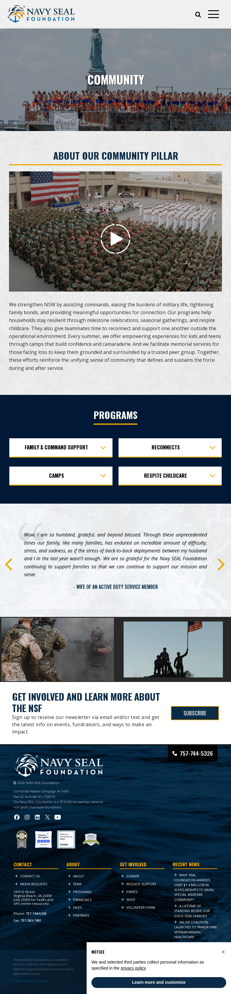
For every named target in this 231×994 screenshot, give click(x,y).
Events (129, 891)
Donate (130, 876)
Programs (79, 891)
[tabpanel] (115, 562)
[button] (223, 952)
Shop (128, 899)
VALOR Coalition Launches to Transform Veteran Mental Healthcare (195, 929)
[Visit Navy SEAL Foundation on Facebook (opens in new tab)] (17, 817)
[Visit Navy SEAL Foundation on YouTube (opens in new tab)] (57, 817)
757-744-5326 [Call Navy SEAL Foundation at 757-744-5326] (196, 753)
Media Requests (31, 884)
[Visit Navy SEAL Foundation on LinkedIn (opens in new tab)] (37, 817)
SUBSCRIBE (194, 713)
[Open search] (198, 14)
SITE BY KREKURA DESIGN (31, 981)
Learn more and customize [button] (158, 982)
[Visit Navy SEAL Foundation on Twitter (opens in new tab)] (47, 817)
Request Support (138, 884)
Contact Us (27, 876)
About (76, 876)
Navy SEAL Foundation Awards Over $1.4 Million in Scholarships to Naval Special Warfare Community (194, 887)
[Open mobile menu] (213, 14)
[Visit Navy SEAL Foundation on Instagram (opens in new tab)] (27, 817)
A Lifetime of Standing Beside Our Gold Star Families (192, 911)
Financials (79, 899)
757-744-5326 (36, 913)
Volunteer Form (138, 907)
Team (75, 884)
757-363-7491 (31, 920)
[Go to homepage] (41, 14)
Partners (78, 915)
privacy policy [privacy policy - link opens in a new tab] (133, 968)
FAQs (75, 907)
